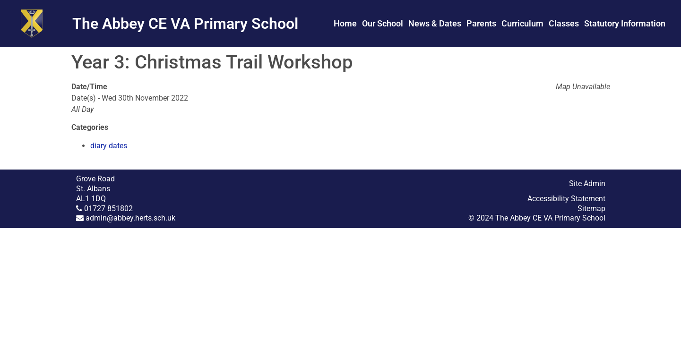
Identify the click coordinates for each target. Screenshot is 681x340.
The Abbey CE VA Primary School (185, 24)
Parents (481, 23)
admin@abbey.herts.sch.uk (130, 217)
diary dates (108, 145)
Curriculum (522, 23)
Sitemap (591, 208)
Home (345, 23)
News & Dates (434, 23)
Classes (564, 23)
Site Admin (587, 183)
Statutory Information (624, 23)
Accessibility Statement (566, 198)
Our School (382, 23)
